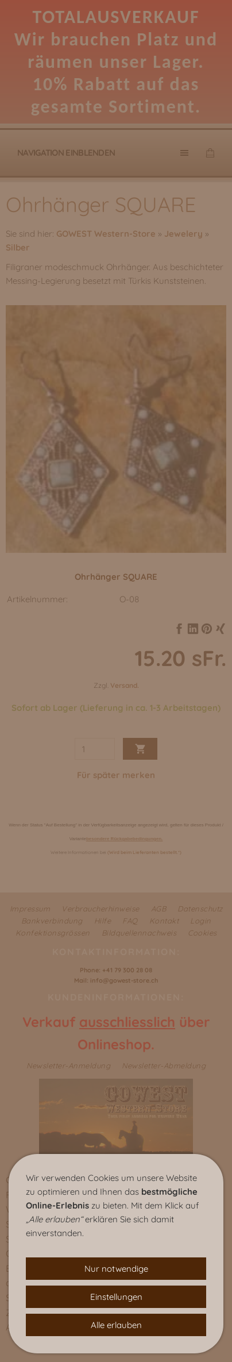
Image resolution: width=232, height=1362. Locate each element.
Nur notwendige (116, 1268)
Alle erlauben (116, 1324)
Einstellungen (116, 1296)
